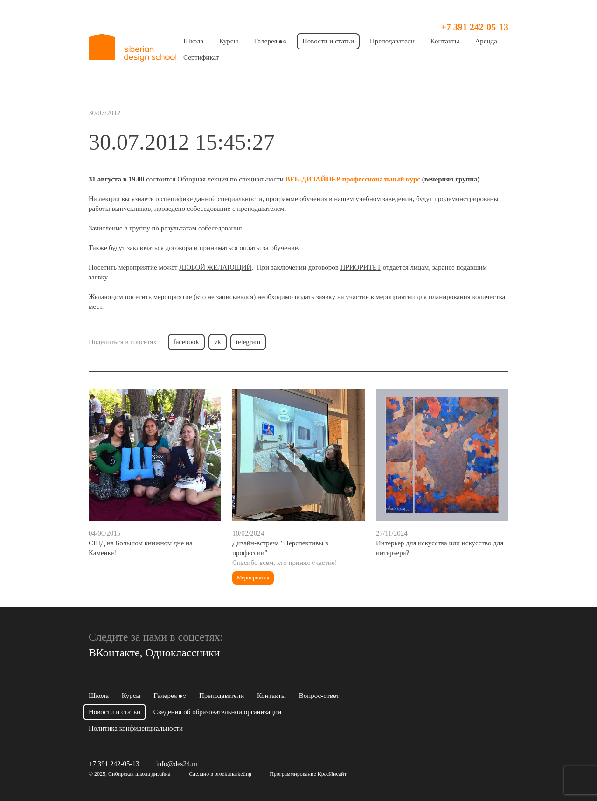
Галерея (270, 41)
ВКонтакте (114, 653)
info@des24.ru (176, 763)
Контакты (444, 41)
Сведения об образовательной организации (217, 712)
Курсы (228, 41)
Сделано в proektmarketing (220, 774)
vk (217, 342)
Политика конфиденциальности (136, 728)
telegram (248, 342)
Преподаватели (392, 41)
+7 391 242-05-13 (474, 27)
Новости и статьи (328, 41)
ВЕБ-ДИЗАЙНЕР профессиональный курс (352, 179)
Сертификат (201, 57)
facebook (186, 342)
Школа (193, 41)
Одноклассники (183, 653)
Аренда (486, 41)
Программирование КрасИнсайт (308, 774)
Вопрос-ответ (319, 695)
